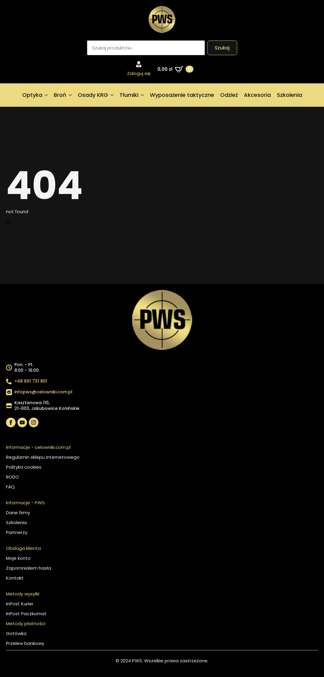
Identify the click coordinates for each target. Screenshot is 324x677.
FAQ (10, 487)
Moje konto (18, 558)
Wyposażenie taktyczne (182, 95)
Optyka (32, 95)
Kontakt (15, 578)
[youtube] (22, 422)
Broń (60, 95)
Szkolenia (289, 95)
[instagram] (33, 422)
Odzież (229, 95)
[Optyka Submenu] (46, 95)
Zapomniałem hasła (28, 568)
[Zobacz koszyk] (175, 69)
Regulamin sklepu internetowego (43, 457)
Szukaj (222, 48)
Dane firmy (18, 512)
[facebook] (11, 422)
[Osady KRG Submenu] (112, 95)
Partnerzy (16, 532)
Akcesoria (257, 95)
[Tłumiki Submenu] (142, 95)
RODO (12, 477)
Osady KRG (93, 95)
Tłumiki (129, 95)
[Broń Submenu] (70, 95)
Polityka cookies (23, 467)
